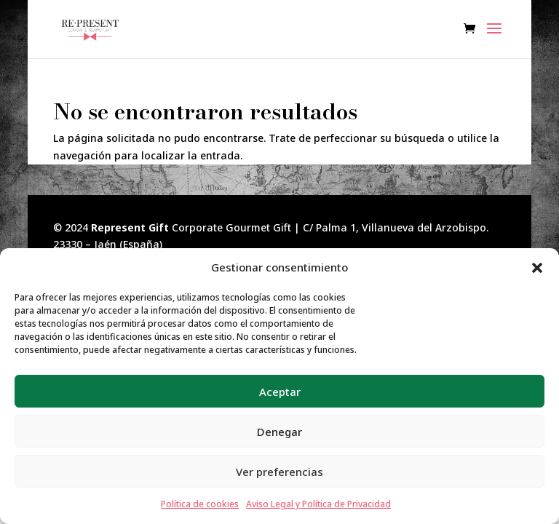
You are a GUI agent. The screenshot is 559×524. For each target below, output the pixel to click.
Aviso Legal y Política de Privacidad (318, 504)
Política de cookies (200, 504)
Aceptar (280, 391)
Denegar (279, 431)
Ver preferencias (279, 471)
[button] (537, 268)
